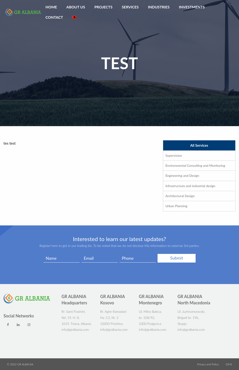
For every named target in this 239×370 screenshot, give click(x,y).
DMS (229, 364)
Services (130, 7)
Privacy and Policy (208, 364)
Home (51, 7)
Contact (54, 17)
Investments (192, 7)
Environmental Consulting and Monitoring (195, 165)
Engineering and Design (182, 176)
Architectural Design (180, 196)
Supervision (173, 155)
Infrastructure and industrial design (190, 186)
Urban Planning (176, 206)
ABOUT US (75, 7)
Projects (103, 7)
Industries (159, 7)
